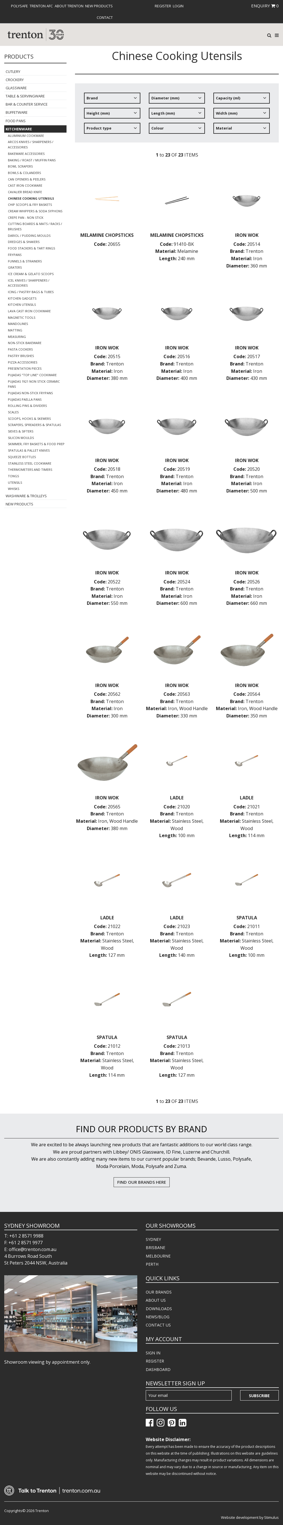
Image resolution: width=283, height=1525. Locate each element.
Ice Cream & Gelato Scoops (31, 274)
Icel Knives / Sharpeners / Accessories (28, 283)
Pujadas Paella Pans (24, 399)
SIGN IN (153, 1352)
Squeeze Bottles (22, 457)
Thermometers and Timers (30, 469)
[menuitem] (19, 6)
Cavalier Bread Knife (25, 192)
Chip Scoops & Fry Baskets (30, 204)
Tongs (13, 476)
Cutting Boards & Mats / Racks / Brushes (35, 226)
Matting (15, 330)
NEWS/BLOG (157, 1316)
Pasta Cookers (20, 349)
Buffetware (17, 112)
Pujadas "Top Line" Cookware (32, 375)
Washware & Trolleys (26, 495)
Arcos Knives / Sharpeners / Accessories (30, 144)
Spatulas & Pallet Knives (29, 450)
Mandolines (18, 324)
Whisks (13, 489)
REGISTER (155, 1361)
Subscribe (259, 1395)
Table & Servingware (25, 96)
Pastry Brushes (21, 356)
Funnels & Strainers (25, 261)
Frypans (14, 255)
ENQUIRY (265, 5)
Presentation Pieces (24, 368)
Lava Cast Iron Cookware (29, 311)
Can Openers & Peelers (26, 179)
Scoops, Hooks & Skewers (29, 418)
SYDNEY (153, 1239)
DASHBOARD (158, 1369)
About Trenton (69, 5)
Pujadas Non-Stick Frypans (30, 393)
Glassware (16, 87)
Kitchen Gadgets (22, 298)
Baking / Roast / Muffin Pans (32, 160)
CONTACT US (158, 1325)
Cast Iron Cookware (25, 185)
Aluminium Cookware (26, 135)
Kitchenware (19, 128)
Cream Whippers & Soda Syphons (35, 211)
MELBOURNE (158, 1256)
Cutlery (13, 71)
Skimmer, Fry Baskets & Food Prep (36, 444)
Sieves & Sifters (20, 431)
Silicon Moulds (21, 438)
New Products (99, 5)
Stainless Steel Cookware (29, 463)
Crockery (15, 79)
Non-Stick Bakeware (24, 343)
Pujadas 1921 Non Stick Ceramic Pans (34, 384)
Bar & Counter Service (27, 104)
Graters (15, 267)
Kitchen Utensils (22, 304)
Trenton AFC (41, 5)
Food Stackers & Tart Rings (31, 248)
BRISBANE (155, 1247)
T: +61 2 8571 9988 (23, 1236)
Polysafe (19, 5)
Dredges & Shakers (23, 242)
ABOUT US (156, 1300)
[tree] (177, 115)
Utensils (15, 482)
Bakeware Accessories (26, 153)
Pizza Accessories (22, 362)
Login (178, 5)
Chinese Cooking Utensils (31, 198)
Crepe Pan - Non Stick (25, 217)
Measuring (17, 337)
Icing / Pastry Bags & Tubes (31, 292)
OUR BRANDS (159, 1292)
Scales (13, 412)
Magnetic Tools (21, 317)
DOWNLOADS (159, 1308)
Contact (105, 17)
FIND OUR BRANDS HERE (141, 1182)
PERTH (152, 1264)
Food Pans (16, 120)
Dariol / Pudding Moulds (29, 235)
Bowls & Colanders (24, 173)
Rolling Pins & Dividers (27, 405)
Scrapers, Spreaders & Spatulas (34, 425)
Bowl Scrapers (20, 166)
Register (163, 5)
